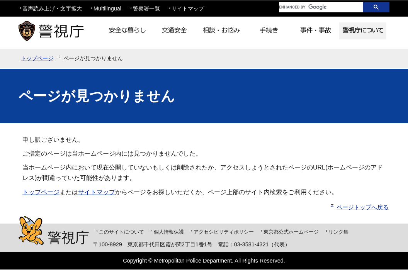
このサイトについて (121, 232)
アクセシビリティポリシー (224, 232)
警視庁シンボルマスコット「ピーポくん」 (31, 230)
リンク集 (338, 232)
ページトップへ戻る (363, 207)
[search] (315, 7)
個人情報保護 (169, 232)
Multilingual (107, 8)
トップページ (37, 58)
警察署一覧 (146, 8)
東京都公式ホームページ (291, 232)
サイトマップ (188, 8)
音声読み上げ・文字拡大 (52, 8)
